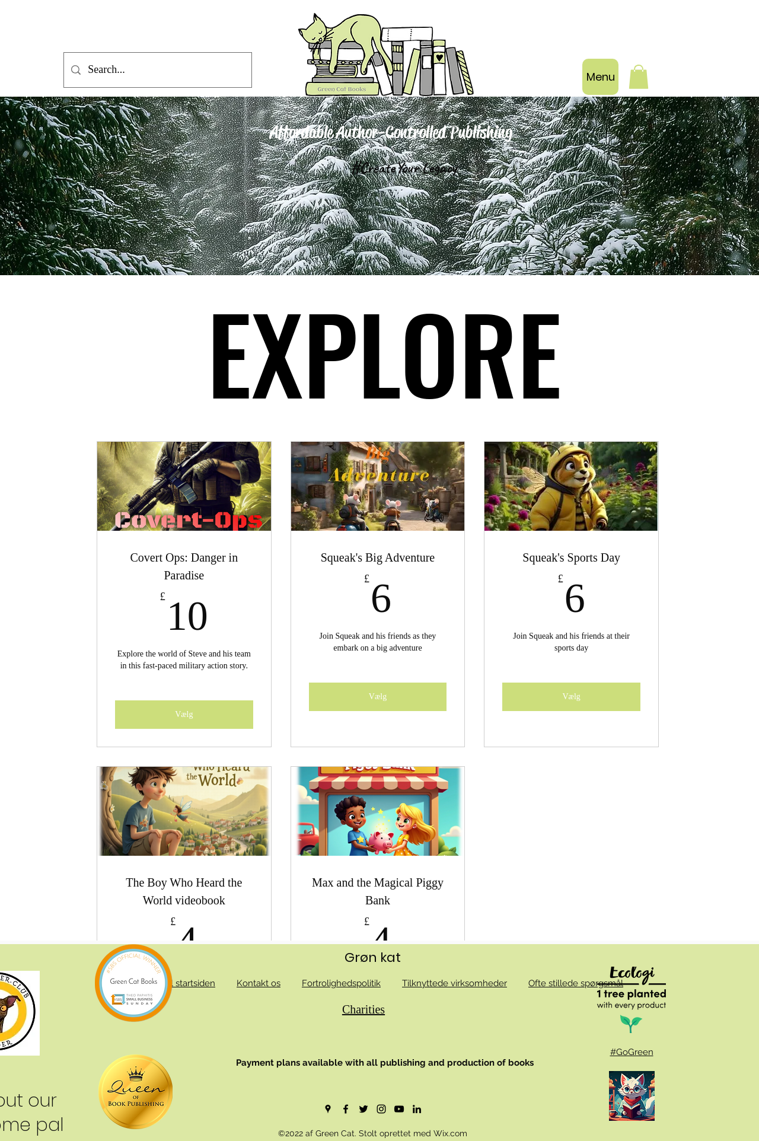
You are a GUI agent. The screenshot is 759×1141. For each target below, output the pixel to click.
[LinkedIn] (417, 1109)
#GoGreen (631, 1052)
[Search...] (157, 70)
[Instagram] (381, 1109)
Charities (363, 1009)
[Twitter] (363, 1109)
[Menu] (600, 77)
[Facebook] (346, 1109)
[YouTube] (399, 1109)
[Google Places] (328, 1109)
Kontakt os (258, 983)
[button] (639, 77)
